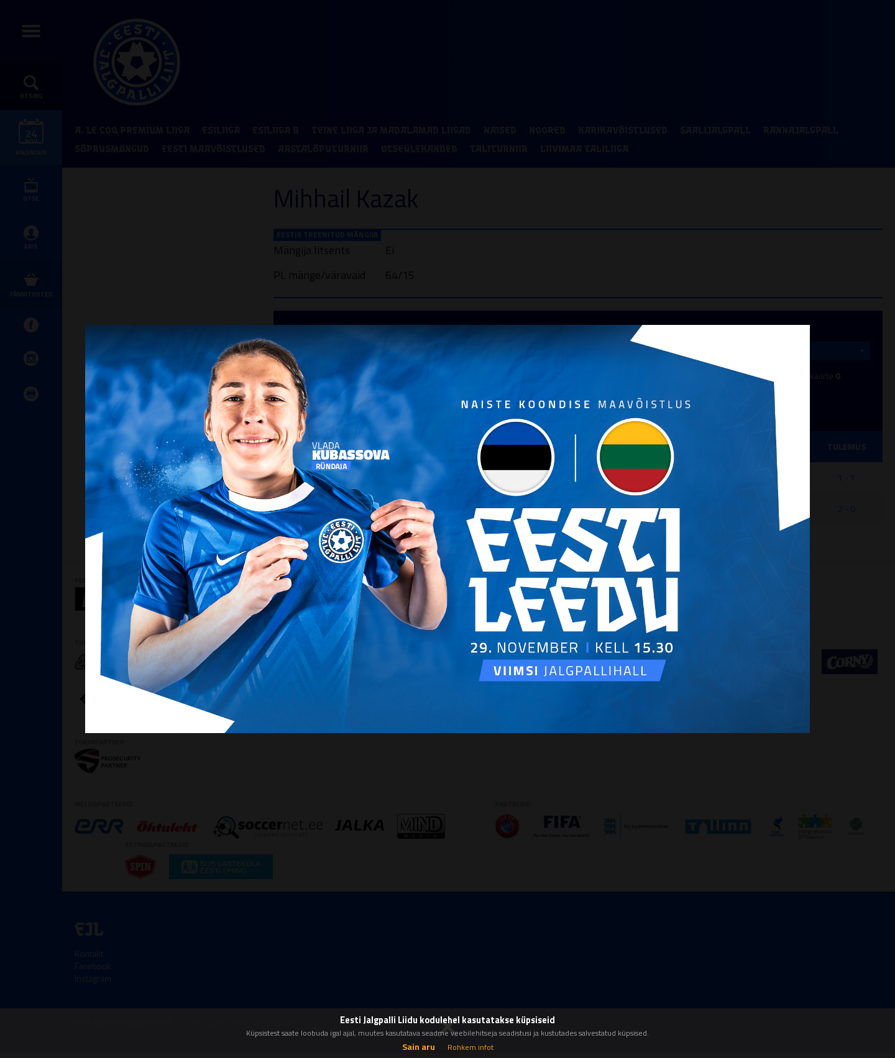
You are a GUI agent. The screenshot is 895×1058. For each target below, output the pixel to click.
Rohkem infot (470, 1047)
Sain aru (418, 1046)
